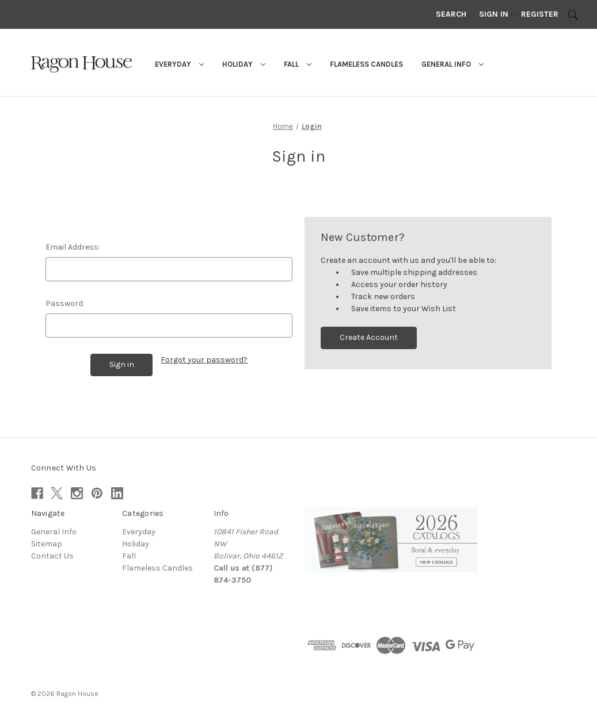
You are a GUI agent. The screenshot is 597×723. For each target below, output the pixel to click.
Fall (297, 64)
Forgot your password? (204, 360)
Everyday (179, 64)
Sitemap (46, 543)
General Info (452, 64)
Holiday (243, 64)
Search (451, 14)
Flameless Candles (366, 64)
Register (539, 14)
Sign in (493, 14)
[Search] (573, 14)
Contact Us (52, 555)
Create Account (369, 337)
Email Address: (72, 247)
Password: (65, 303)
